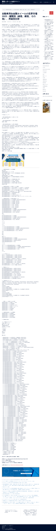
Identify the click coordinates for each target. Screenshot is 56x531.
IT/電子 (44, 67)
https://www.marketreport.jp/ (47, 96)
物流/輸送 (44, 82)
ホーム (4, 9)
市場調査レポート (36, 2)
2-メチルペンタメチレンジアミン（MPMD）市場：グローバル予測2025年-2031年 (11, 511)
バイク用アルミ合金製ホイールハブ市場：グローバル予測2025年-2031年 (49, 44)
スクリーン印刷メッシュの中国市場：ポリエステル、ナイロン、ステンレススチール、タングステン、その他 (18, 481)
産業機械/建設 (45, 86)
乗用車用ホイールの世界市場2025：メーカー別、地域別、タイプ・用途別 (49, 32)
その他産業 (44, 72)
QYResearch (14, 21)
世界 (17, 21)
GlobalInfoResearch (46, 65)
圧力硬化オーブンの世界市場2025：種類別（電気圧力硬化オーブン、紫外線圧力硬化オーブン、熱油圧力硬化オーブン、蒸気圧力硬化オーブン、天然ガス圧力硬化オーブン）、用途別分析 (30, 512)
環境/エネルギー (45, 84)
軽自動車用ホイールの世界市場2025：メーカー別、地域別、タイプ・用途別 (49, 57)
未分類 (44, 77)
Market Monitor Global (46, 69)
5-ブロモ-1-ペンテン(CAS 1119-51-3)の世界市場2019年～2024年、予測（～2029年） (15, 482)
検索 (43, 10)
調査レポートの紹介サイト (11, 1)
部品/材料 (44, 91)
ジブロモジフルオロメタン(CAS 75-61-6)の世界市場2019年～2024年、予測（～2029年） (16, 479)
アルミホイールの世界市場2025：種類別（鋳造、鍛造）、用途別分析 (49, 23)
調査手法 (41, 2)
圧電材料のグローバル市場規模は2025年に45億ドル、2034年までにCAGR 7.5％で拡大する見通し (17, 500)
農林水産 (44, 89)
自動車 (20, 21)
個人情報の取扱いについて (47, 2)
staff (5, 21)
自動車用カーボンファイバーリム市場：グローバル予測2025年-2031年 (49, 40)
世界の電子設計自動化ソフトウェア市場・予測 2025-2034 (11, 493)
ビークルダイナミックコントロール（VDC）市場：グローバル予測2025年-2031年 (14, 499)
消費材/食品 (45, 79)
